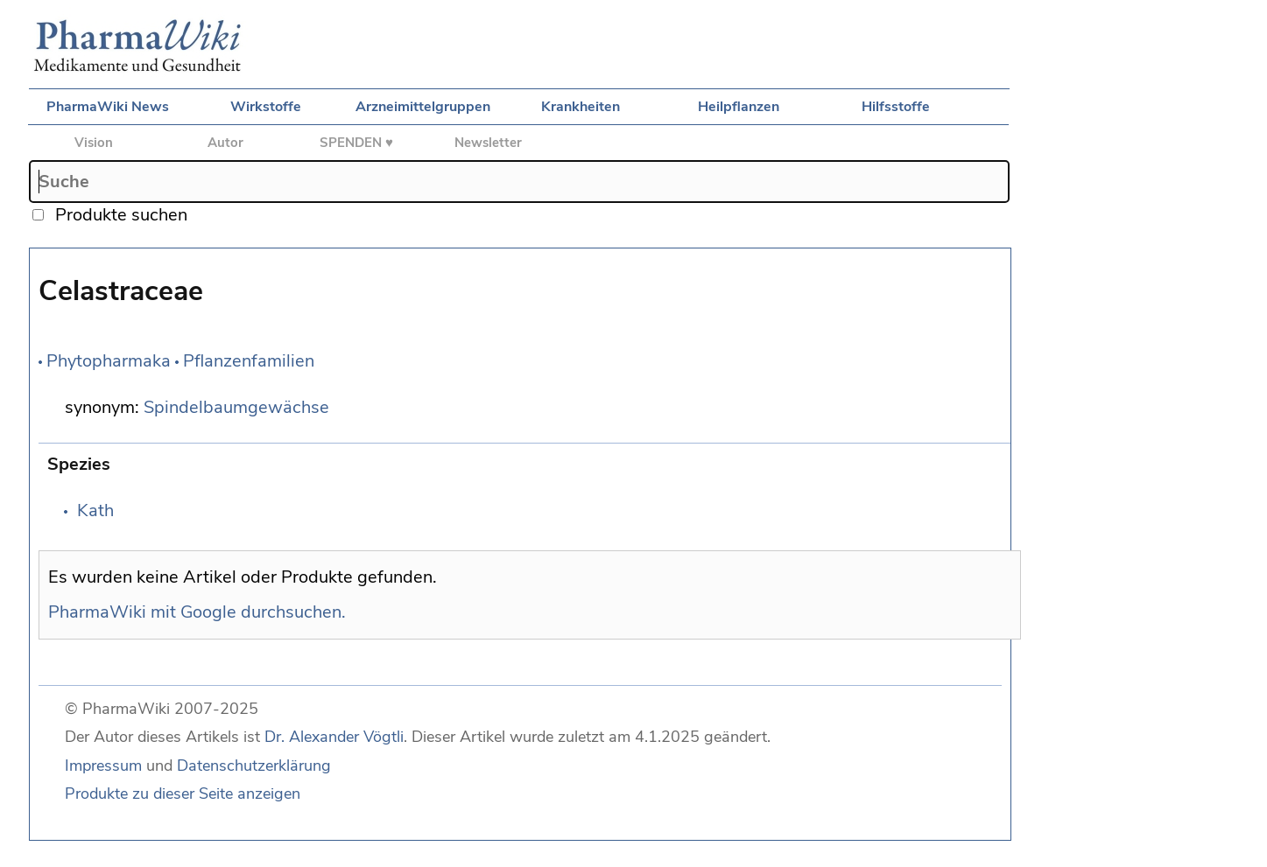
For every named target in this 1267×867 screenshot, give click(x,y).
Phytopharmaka (108, 361)
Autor (225, 142)
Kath (95, 510)
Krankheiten (580, 106)
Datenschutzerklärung (254, 765)
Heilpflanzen (738, 106)
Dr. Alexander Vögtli (334, 736)
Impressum (103, 765)
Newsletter (488, 142)
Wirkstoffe (265, 106)
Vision (93, 142)
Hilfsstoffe (896, 106)
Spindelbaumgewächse (236, 407)
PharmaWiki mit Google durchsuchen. (197, 612)
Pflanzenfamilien (248, 361)
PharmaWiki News (107, 106)
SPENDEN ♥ (356, 142)
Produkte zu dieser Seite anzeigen (182, 793)
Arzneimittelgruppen (422, 106)
